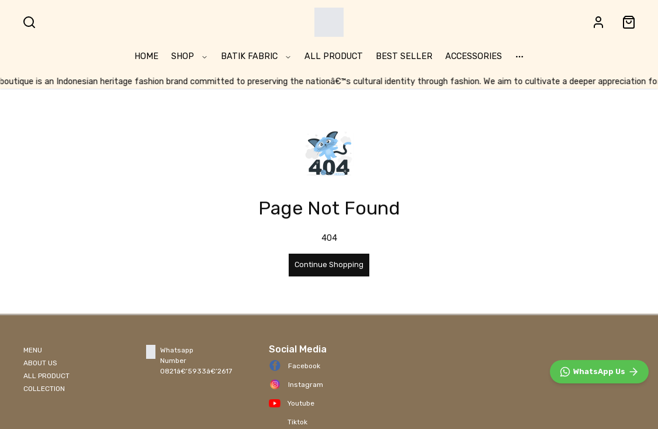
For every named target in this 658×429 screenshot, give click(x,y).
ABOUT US (40, 363)
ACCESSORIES (473, 56)
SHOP (189, 56)
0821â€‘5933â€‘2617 (196, 371)
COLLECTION (44, 389)
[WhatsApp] (599, 371)
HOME (146, 56)
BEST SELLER (404, 56)
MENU (32, 350)
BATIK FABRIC (256, 56)
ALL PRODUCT (333, 56)
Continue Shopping (329, 264)
